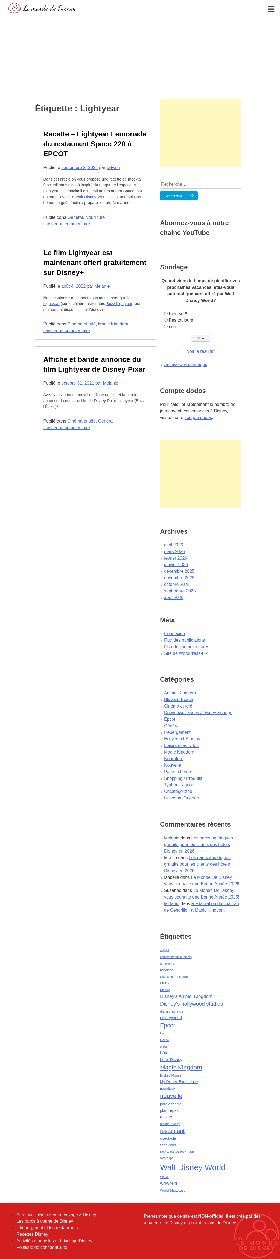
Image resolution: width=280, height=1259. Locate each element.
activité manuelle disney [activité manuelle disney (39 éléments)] (176, 957)
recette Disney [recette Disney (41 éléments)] (170, 1124)
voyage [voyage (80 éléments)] (166, 1158)
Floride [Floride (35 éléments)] (164, 1040)
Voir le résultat (200, 351)
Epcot (169, 719)
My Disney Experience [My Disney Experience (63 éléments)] (179, 1082)
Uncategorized (178, 791)
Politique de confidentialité (41, 1247)
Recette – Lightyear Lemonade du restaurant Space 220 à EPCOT (95, 144)
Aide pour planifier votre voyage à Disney (56, 1214)
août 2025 (173, 597)
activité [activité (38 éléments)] (164, 950)
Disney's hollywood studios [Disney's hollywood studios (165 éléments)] (191, 1004)
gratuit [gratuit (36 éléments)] (164, 1046)
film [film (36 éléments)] (162, 1033)
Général (75, 217)
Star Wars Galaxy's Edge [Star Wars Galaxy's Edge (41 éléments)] (177, 1151)
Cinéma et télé (82, 324)
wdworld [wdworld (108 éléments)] (168, 1183)
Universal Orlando (181, 798)
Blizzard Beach (178, 699)
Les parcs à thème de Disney (44, 1221)
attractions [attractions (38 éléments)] (167, 963)
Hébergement (177, 732)
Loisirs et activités (181, 745)
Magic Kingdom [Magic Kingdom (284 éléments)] (181, 1067)
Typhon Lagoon (179, 785)
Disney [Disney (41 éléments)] (165, 990)
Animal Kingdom (180, 693)
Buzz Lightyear (119, 303)
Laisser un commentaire (66, 224)
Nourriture (95, 217)
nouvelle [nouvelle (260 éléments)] (171, 1095)
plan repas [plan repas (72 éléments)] (169, 1110)
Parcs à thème (178, 771)
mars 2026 (174, 551)
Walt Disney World (91, 197)
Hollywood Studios (182, 739)
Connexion (174, 633)
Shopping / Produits (183, 778)
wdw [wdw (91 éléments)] (164, 1176)
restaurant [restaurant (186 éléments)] (172, 1131)
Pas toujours (181, 320)
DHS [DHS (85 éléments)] (164, 983)
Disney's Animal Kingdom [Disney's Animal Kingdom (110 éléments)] (186, 996)
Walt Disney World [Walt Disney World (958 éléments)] (193, 1167)
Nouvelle (172, 765)
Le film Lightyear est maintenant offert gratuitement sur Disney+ (95, 263)
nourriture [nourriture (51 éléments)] (167, 1088)
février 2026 (175, 558)
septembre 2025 (180, 591)
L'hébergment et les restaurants (47, 1227)
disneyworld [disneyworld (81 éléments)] (171, 1017)
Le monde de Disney (49, 8)
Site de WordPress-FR (186, 653)
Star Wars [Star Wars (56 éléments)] (168, 1145)
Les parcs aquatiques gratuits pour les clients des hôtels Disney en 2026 (198, 844)
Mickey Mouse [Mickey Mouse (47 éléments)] (170, 1075)
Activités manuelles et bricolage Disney (54, 1240)
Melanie (102, 286)
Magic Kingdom (113, 324)
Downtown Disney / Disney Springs (198, 712)
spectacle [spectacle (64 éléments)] (168, 1138)
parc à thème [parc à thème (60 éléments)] (171, 1104)
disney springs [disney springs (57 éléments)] (171, 1011)
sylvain (113, 167)
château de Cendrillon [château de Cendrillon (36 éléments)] (174, 976)
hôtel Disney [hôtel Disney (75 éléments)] (171, 1059)
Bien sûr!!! (178, 313)
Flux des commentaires (186, 646)
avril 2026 (173, 545)
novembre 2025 (179, 577)
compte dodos (198, 417)
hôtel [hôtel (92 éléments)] (165, 1052)
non (172, 326)
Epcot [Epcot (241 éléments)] (167, 1025)
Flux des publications (184, 640)
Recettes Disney (32, 1234)
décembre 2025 (179, 571)
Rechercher (173, 196)
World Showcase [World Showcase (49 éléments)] (173, 1191)
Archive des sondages (185, 364)
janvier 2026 (176, 564)
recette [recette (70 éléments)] (166, 1117)
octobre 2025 (176, 584)
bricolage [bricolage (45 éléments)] (166, 970)
